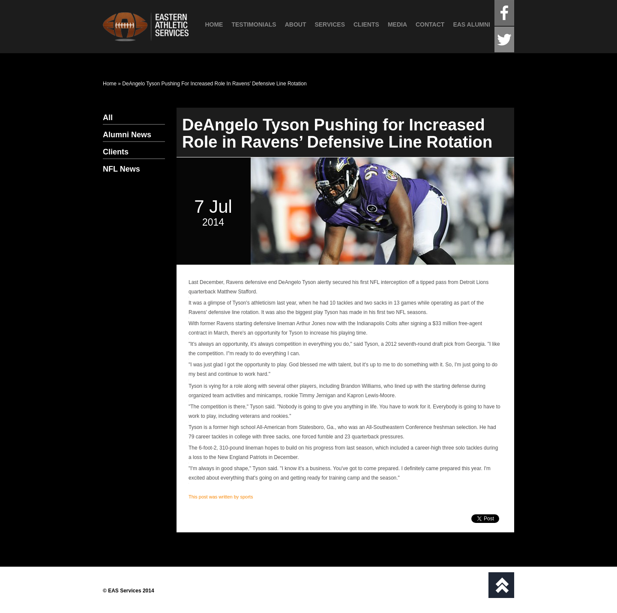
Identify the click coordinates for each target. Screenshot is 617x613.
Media (397, 24)
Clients (366, 24)
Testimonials (253, 24)
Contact (430, 24)
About (295, 24)
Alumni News (127, 134)
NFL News (121, 169)
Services (329, 24)
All (108, 117)
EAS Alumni (471, 24)
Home (214, 24)
